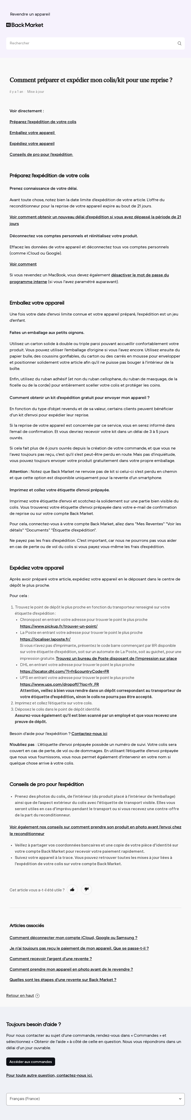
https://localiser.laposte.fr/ (45, 639)
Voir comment (23, 264)
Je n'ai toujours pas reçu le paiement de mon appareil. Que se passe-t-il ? (79, 948)
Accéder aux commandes (30, 1061)
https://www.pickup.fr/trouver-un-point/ (59, 626)
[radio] (72, 889)
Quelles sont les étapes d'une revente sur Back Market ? (63, 979)
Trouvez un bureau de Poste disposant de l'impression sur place (116, 658)
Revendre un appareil (30, 14)
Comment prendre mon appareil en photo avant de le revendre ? (71, 969)
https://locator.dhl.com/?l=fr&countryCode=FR (64, 671)
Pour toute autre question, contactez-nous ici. (49, 1075)
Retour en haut (22, 995)
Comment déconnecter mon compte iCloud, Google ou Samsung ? (73, 937)
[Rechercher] (93, 43)
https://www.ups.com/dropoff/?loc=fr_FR (59, 684)
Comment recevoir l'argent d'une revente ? (51, 958)
